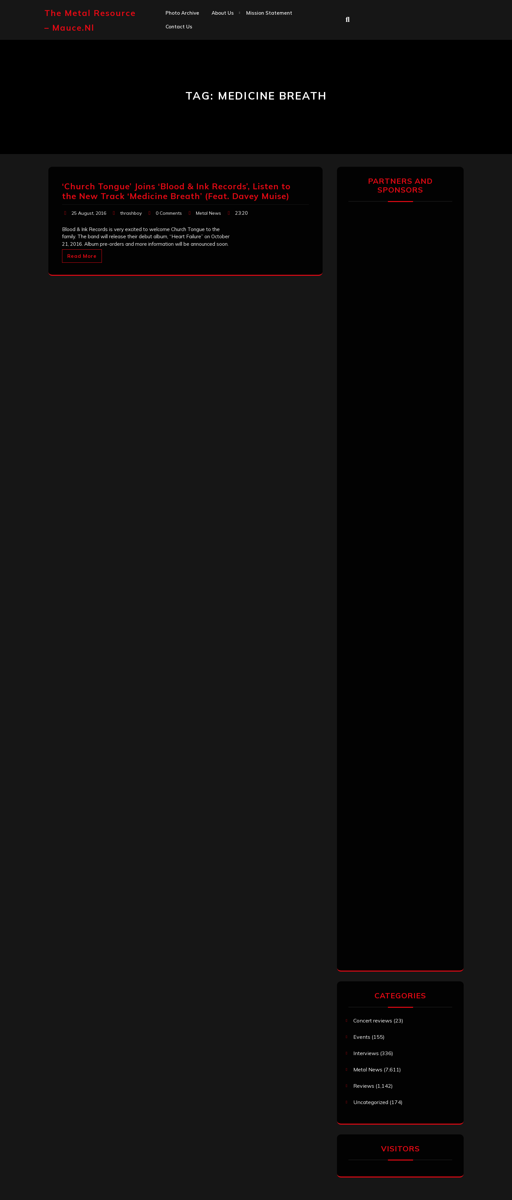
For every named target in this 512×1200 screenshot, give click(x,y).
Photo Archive (182, 13)
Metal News (208, 213)
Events (361, 1037)
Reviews (363, 1086)
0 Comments (169, 213)
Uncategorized (370, 1102)
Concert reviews (372, 1020)
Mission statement (269, 13)
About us (223, 13)
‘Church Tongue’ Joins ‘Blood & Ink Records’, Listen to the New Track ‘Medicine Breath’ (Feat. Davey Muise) (176, 191)
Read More (82, 256)
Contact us (179, 26)
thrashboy (131, 213)
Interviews (366, 1053)
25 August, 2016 (89, 213)
